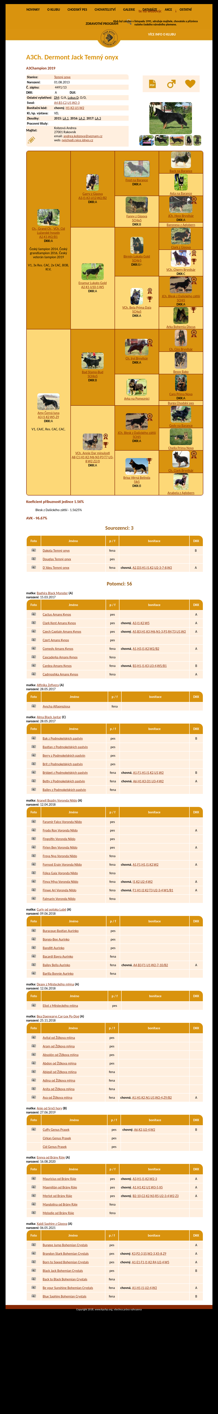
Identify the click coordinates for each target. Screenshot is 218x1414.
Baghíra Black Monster (52, 642)
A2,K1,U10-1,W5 (92, 336)
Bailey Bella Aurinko (56, 1014)
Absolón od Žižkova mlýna (60, 1104)
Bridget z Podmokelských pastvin (65, 822)
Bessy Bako (181, 421)
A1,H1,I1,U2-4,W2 (144, 1337)
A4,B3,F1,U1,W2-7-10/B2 (150, 1014)
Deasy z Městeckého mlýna (55, 1034)
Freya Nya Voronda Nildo (60, 905)
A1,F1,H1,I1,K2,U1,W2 (148, 822)
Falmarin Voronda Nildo (59, 948)
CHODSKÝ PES (77, 59)
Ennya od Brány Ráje (51, 1207)
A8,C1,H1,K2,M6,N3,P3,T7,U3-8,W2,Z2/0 (92, 508)
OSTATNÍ (186, 59)
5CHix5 (137, 270)
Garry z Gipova (93, 243)
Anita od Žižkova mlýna (58, 1138)
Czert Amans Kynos (56, 689)
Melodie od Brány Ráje (58, 1262)
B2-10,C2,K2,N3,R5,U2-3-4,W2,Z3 (156, 1245)
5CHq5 (136, 361)
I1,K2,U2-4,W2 (143, 931)
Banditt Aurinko (53, 997)
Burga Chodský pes (181, 452)
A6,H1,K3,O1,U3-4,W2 (148, 831)
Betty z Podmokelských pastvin (64, 831)
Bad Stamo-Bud (92, 421)
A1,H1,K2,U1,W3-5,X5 (148, 1237)
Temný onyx (62, 126)
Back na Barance (181, 220)
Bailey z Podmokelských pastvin (64, 839)
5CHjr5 (136, 310)
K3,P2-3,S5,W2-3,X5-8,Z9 (149, 1303)
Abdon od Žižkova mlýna (59, 1113)
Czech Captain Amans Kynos (62, 681)
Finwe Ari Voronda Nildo (59, 940)
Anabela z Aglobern (180, 542)
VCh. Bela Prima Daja (136, 357)
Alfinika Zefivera (48, 734)
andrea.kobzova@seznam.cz (82, 186)
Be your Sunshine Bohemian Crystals (68, 1337)
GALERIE (129, 59)
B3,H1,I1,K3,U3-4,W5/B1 (150, 715)
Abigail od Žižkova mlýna (59, 1121)
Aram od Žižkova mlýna (59, 1096)
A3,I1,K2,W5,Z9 (48, 466)
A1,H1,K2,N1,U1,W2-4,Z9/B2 (152, 1147)
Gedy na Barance (181, 475)
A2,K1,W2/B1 (48, 286)
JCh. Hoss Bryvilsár (181, 265)
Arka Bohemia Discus (180, 376)
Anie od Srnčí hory (49, 1158)
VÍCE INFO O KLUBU (162, 34)
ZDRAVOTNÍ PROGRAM (102, 73)
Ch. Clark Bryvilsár (181, 520)
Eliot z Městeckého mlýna (60, 1055)
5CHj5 (181, 350)
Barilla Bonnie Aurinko (58, 1023)
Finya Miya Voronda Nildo (60, 931)
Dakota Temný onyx (56, 600)
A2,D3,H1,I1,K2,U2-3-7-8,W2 (152, 617)
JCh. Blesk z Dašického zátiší (181, 346)
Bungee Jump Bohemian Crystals (65, 1294)
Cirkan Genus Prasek (57, 1187)
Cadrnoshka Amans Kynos (60, 724)
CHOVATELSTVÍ (105, 59)
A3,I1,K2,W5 (141, 672)
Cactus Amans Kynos (57, 664)
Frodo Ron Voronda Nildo (60, 880)
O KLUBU (53, 59)
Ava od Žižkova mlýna (57, 1147)
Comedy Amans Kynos (58, 698)
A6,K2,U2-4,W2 (144, 1179)
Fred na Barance (137, 229)
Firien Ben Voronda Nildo (60, 897)
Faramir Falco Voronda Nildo (62, 871)
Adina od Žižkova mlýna (59, 1130)
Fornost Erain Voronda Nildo (62, 914)
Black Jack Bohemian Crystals (63, 1320)
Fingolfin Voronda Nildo (59, 888)
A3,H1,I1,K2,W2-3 (145, 1228)
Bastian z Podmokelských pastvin (65, 796)
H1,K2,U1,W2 (75, 157)
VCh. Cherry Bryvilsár (180, 319)
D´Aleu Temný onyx (56, 617)
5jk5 (137, 531)
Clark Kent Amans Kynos (59, 672)
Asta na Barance (181, 243)
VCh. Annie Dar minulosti (92, 502)
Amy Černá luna (49, 462)
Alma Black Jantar (49, 766)
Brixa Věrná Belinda (136, 527)
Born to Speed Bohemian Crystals (66, 1311)
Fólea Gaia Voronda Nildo (60, 922)
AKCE (168, 59)
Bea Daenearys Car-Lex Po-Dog (58, 1066)
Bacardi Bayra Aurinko (58, 1006)
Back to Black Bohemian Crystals (65, 1329)
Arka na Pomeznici (137, 448)
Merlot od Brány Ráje (57, 1245)
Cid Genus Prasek (55, 1196)
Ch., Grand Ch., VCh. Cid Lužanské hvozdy (48, 280)
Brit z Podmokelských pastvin (63, 813)
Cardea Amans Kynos (57, 715)
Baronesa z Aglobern (181, 274)
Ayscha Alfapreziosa (56, 756)
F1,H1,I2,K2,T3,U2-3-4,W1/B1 (153, 940)
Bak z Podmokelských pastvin (63, 788)
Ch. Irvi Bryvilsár (137, 408)
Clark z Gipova (180, 297)
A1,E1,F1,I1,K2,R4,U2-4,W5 (150, 1311)
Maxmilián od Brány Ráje (60, 1237)
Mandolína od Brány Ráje (60, 1254)
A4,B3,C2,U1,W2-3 (67, 152)
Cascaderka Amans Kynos (60, 707)
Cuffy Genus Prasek (56, 1179)
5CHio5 (93, 425)
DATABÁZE (149, 59)
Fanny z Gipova (136, 266)
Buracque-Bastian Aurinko (60, 980)
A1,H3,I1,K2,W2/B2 (146, 698)
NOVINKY (33, 59)
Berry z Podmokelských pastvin (64, 805)
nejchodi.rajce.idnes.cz (77, 190)
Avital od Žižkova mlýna (59, 1087)
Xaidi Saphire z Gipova (52, 1273)
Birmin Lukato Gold (137, 306)
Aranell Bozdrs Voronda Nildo (57, 850)
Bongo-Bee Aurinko (56, 989)
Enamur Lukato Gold (92, 332)
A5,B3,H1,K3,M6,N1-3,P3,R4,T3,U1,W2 (159, 681)
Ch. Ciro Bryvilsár (181, 399)
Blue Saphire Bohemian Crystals (64, 1346)
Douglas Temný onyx (57, 609)
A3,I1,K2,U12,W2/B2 (92, 247)
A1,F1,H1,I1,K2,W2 (145, 914)
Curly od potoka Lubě (51, 959)
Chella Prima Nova (180, 497)
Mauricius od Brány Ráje (59, 1228)
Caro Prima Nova (181, 443)
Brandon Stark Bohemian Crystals (66, 1303)
